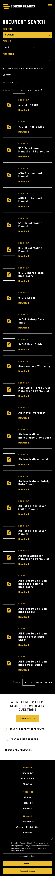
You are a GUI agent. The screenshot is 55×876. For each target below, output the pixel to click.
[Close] (52, 839)
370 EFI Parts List (31, 126)
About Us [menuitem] (27, 783)
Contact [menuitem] (27, 832)
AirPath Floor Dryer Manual (32, 532)
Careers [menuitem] (27, 808)
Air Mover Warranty (32, 412)
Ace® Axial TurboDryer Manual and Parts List (34, 389)
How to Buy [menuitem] (27, 772)
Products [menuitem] (27, 767)
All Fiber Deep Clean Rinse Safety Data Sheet (32, 636)
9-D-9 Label (26, 297)
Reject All (27, 864)
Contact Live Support (21, 739)
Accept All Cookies (27, 871)
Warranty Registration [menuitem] (27, 827)
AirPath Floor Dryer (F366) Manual (32, 507)
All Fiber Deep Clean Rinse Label (32, 610)
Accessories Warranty (34, 366)
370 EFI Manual (29, 104)
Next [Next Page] (38, 90)
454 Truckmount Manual (30, 175)
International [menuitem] (27, 778)
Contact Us (27, 718)
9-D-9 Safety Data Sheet (31, 321)
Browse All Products (18, 749)
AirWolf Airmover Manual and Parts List (33, 557)
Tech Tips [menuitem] (27, 802)
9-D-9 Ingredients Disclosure (31, 274)
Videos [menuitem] (27, 797)
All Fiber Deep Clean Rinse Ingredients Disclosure (32, 583)
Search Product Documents (24, 729)
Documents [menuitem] (28, 821)
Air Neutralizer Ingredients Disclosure (34, 436)
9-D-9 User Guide (30, 344)
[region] (27, 856)
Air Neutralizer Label (33, 459)
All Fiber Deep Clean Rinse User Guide (32, 663)
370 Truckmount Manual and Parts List (33, 150)
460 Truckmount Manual (30, 199)
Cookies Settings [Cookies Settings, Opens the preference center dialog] (27, 856)
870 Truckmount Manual (30, 249)
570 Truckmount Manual (30, 224)
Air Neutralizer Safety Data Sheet (34, 482)
